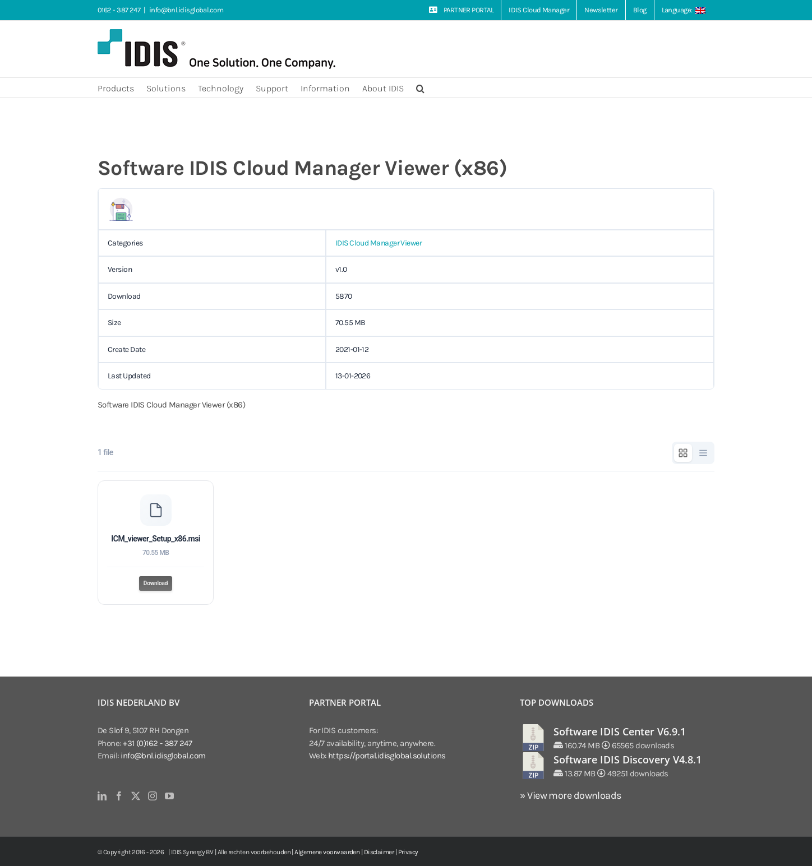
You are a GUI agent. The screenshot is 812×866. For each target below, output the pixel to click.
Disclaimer (379, 852)
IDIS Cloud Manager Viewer (378, 243)
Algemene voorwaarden (326, 852)
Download (156, 583)
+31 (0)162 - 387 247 (157, 743)
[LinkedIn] (102, 795)
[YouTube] (169, 795)
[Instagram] (152, 795)
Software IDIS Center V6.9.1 (619, 731)
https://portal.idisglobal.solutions (387, 756)
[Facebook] (118, 795)
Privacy (408, 852)
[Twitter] (135, 795)
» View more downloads (570, 795)
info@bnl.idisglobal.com (186, 10)
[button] (420, 87)
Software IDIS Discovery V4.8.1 (627, 759)
